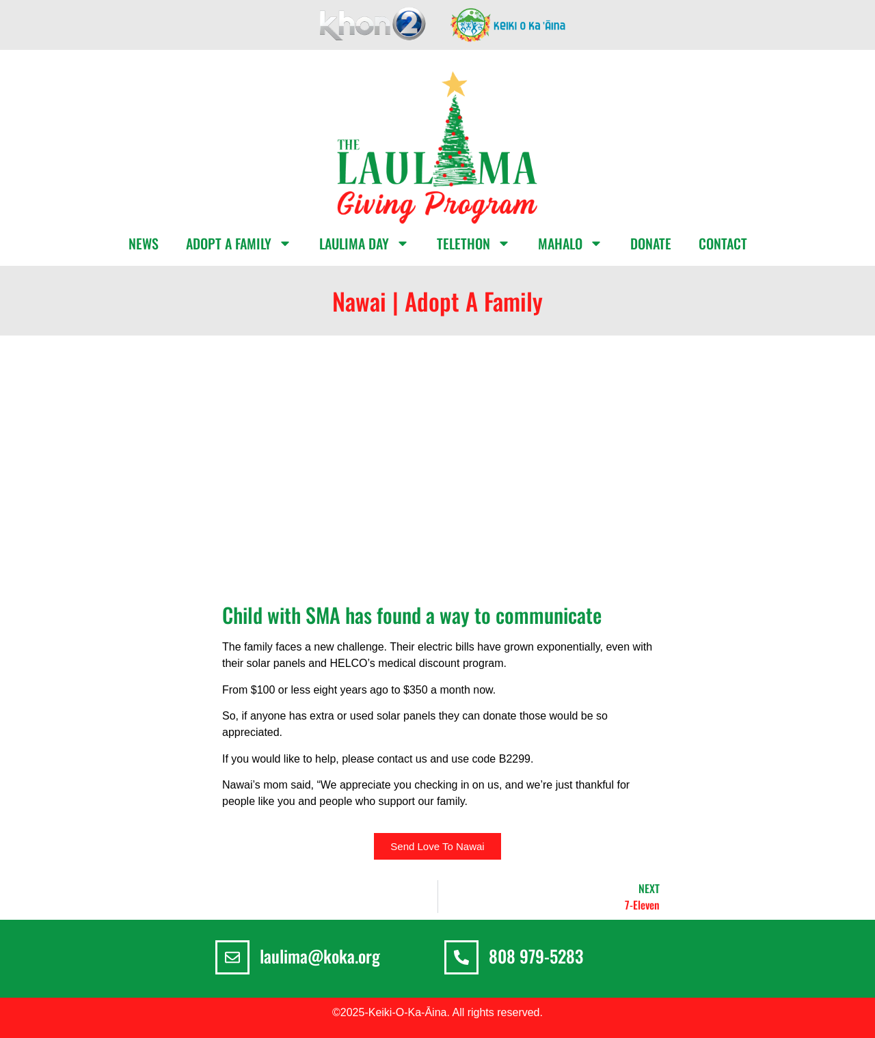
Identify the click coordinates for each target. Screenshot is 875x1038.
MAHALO (570, 243)
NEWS (144, 243)
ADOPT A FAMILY (239, 243)
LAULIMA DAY (364, 243)
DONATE (650, 243)
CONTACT (723, 243)
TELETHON (474, 243)
